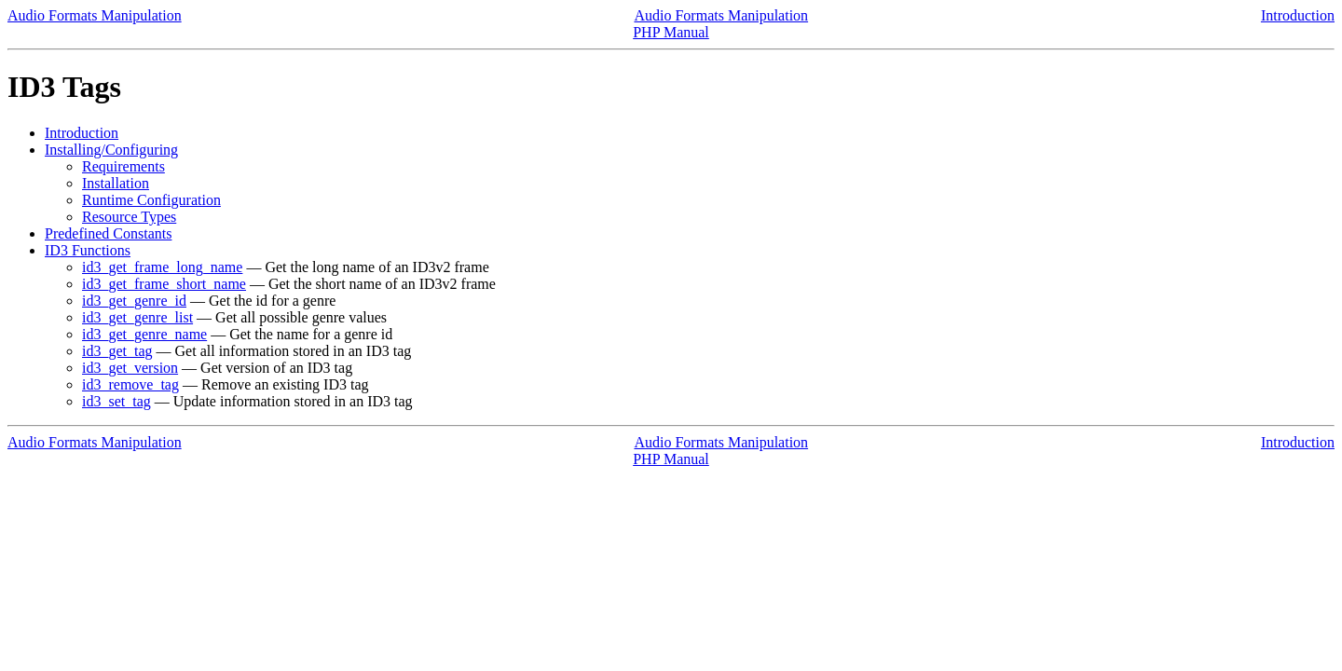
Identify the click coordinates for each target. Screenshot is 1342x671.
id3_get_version (130, 368)
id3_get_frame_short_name (164, 284)
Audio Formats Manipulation (94, 15)
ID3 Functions (87, 250)
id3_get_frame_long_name (162, 267)
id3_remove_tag (130, 384)
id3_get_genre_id (134, 300)
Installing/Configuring (111, 149)
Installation (115, 183)
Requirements (123, 166)
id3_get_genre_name (144, 334)
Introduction (1298, 15)
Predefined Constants (108, 233)
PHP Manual (671, 32)
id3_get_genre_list (137, 317)
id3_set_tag (116, 401)
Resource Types (129, 217)
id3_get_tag (117, 351)
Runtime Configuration (151, 200)
